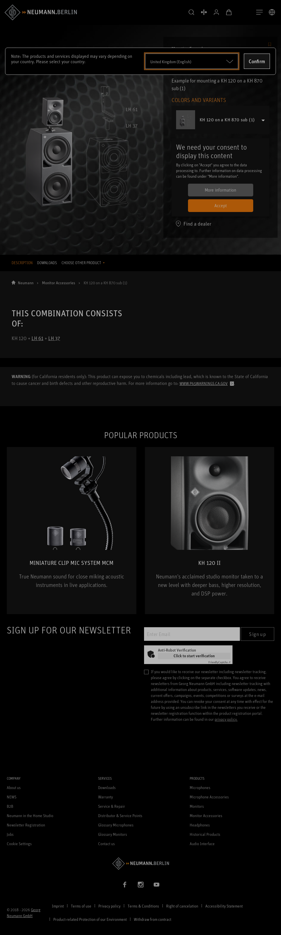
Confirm (257, 61)
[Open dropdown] (191, 61)
